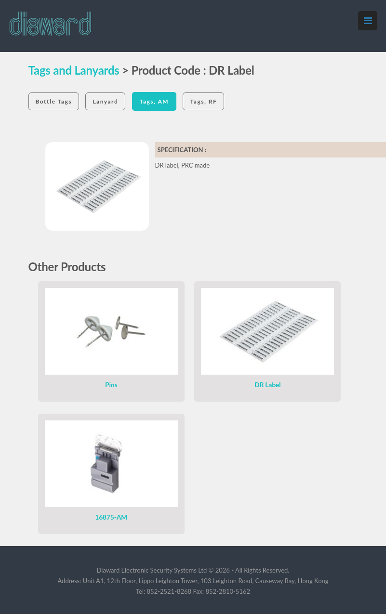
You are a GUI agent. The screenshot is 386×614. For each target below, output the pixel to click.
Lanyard (105, 101)
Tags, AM (154, 101)
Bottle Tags (54, 101)
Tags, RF (203, 101)
